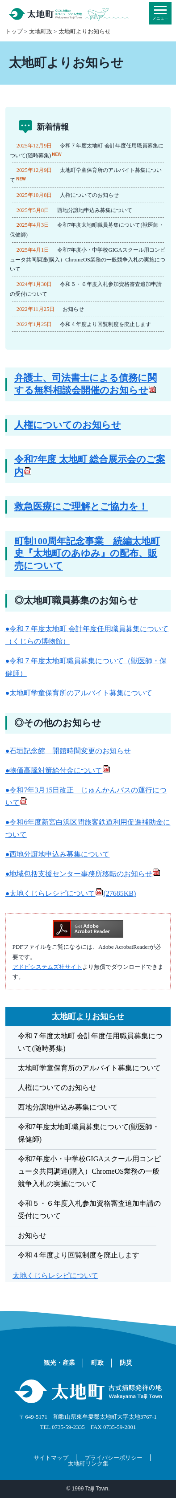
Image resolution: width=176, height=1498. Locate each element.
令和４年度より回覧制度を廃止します (105, 324)
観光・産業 (59, 1363)
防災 (126, 1363)
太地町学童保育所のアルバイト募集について (89, 1068)
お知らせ (73, 309)
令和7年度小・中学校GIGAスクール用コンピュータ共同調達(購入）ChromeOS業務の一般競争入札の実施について (87, 260)
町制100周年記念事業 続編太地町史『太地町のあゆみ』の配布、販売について (87, 553)
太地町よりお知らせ (85, 31)
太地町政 (40, 31)
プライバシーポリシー (113, 1458)
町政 (97, 1363)
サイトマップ (51, 1458)
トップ (14, 31)
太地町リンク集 (88, 1463)
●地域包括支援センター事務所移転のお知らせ (83, 874)
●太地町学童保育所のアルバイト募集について (79, 693)
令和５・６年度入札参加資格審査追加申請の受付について (89, 1210)
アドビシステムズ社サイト (47, 967)
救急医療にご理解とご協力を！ (81, 506)
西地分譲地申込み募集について (94, 210)
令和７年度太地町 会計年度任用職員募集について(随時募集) (90, 1042)
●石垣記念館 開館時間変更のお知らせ (68, 751)
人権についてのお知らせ (89, 195)
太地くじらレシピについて (55, 1275)
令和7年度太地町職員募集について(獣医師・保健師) (88, 1133)
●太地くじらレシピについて (70, 893)
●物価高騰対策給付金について (58, 770)
